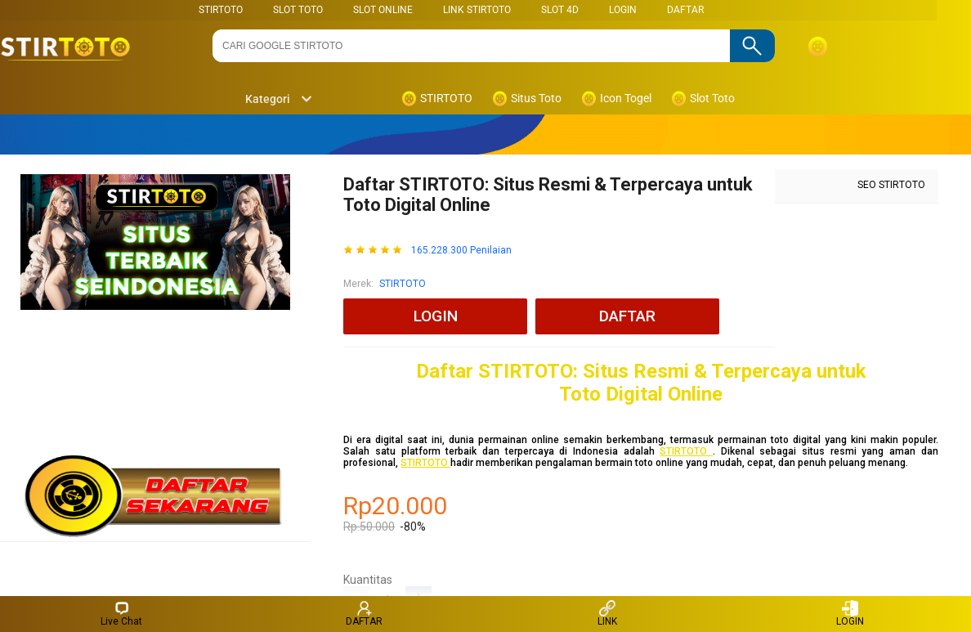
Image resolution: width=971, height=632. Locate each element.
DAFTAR (685, 10)
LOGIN (623, 10)
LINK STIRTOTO (477, 10)
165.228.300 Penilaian (461, 250)
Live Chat (121, 613)
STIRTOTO (221, 10)
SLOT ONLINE (383, 10)
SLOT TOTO (298, 10)
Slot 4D (560, 10)
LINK (607, 613)
